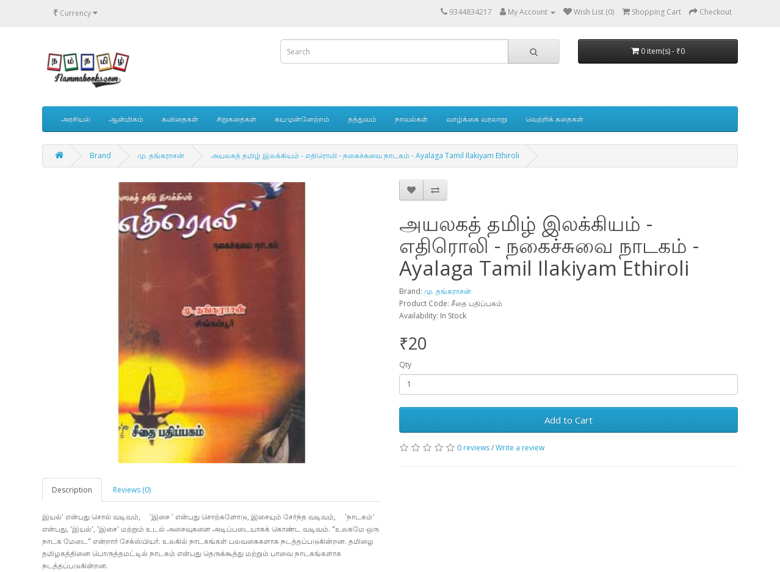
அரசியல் (75, 119)
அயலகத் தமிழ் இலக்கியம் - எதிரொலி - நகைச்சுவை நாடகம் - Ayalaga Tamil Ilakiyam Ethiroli (365, 155)
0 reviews (473, 447)
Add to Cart (568, 420)
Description (72, 490)
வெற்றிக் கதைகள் (554, 119)
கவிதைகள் (180, 119)
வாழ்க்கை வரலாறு (476, 119)
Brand (100, 155)
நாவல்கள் (411, 119)
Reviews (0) (132, 490)
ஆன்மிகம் (126, 119)
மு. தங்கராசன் (160, 155)
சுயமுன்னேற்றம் (302, 119)
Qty (405, 364)
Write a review (520, 447)
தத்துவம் (362, 119)
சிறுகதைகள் (236, 119)
